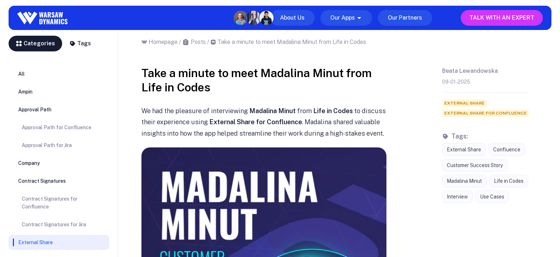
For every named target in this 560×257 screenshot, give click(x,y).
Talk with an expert (501, 17)
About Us (292, 17)
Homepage (163, 42)
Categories (35, 43)
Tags (80, 43)
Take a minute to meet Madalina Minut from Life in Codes (292, 42)
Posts (198, 42)
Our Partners (405, 17)
